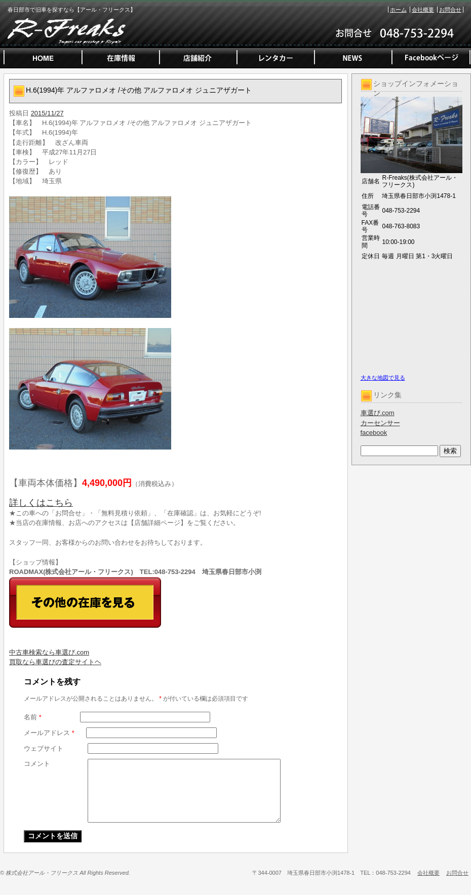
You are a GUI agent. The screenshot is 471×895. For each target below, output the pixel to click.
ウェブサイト (43, 748)
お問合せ (450, 10)
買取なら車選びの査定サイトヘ (55, 662)
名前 (33, 717)
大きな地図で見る (383, 378)
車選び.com (378, 413)
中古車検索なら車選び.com (49, 652)
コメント (37, 763)
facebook (374, 432)
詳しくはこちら (41, 503)
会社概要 (423, 10)
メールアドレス (49, 733)
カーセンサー (380, 423)
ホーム (398, 10)
